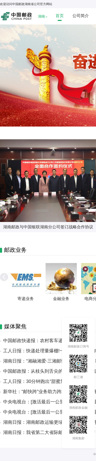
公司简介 (80, 16)
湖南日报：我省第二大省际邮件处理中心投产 (49, 432)
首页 (60, 16)
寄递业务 (25, 298)
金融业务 (61, 298)
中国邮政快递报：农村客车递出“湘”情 (41, 340)
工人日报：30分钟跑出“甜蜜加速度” (39, 381)
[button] (4, 277)
